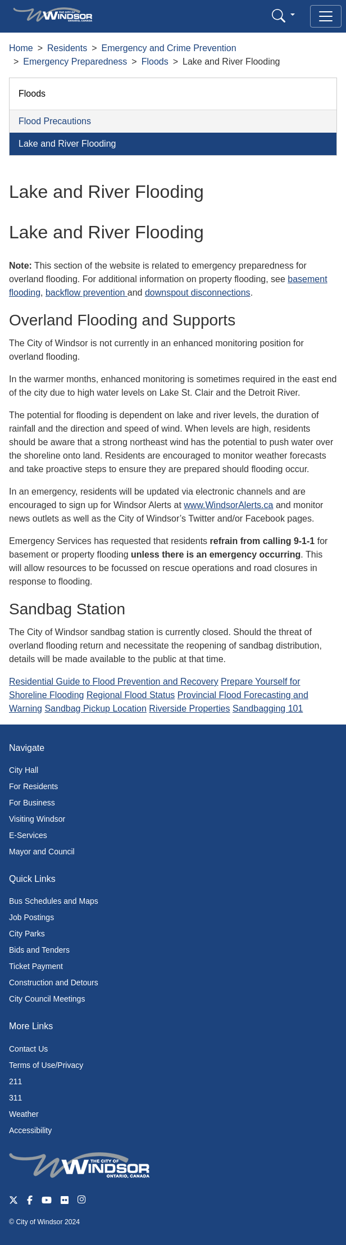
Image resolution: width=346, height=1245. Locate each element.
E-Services (28, 835)
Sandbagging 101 (268, 708)
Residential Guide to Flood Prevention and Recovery (113, 681)
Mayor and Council (42, 851)
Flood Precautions (55, 121)
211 (15, 1081)
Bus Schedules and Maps (53, 901)
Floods (155, 61)
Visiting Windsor (37, 818)
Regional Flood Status (130, 695)
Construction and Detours (53, 982)
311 (15, 1097)
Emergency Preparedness (75, 61)
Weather (24, 1114)
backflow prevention (86, 292)
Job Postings (31, 917)
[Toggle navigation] (326, 16)
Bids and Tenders (39, 949)
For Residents (33, 786)
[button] (283, 15)
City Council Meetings (47, 998)
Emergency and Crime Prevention (169, 48)
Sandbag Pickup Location (95, 708)
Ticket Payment (36, 966)
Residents (67, 48)
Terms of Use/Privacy (46, 1065)
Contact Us (28, 1048)
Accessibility (30, 1130)
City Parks (27, 933)
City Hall (23, 770)
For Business (32, 802)
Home (21, 48)
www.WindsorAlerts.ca (228, 505)
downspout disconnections (198, 292)
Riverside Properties (189, 708)
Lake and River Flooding (67, 143)
